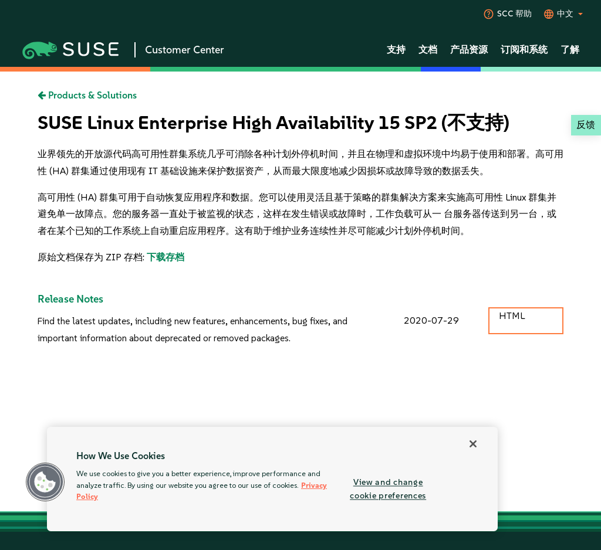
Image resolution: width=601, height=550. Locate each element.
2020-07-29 (431, 320)
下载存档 (165, 257)
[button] (45, 482)
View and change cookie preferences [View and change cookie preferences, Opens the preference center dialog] (388, 489)
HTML (512, 315)
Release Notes (70, 299)
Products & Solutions (87, 95)
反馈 (585, 124)
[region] (272, 479)
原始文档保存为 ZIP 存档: (92, 257)
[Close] (473, 444)
